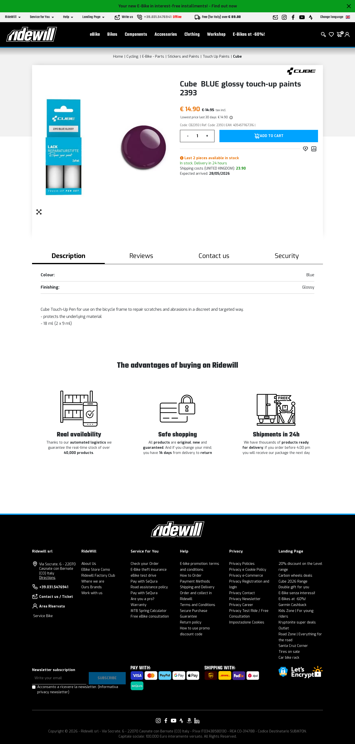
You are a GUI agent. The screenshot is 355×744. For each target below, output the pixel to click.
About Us (88, 563)
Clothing (192, 34)
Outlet (284, 628)
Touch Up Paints (216, 56)
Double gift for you (294, 587)
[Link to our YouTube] (174, 721)
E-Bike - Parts (153, 56)
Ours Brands (91, 587)
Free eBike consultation (150, 616)
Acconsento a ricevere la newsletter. (77, 689)
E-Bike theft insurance (149, 569)
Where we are (92, 581)
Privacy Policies (242, 563)
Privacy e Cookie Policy (247, 569)
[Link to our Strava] (181, 721)
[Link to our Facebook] (166, 721)
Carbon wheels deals (295, 575)
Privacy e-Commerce (246, 575)
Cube (237, 56)
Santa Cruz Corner (293, 645)
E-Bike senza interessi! (297, 593)
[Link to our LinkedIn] (197, 721)
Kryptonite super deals (297, 622)
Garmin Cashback (292, 605)
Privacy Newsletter (245, 599)
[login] (347, 34)
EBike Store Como (95, 569)
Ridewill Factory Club (98, 575)
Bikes (112, 34)
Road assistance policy (149, 587)
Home (118, 56)
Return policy (190, 622)
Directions (47, 577)
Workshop (216, 34)
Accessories (166, 34)
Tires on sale (289, 651)
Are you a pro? (142, 599)
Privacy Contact (242, 593)
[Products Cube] (301, 71)
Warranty (138, 605)
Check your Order (145, 563)
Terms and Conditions (197, 605)
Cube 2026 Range (293, 581)
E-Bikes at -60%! (249, 34)
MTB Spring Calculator (149, 610)
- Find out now (223, 6)
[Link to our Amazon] (189, 721)
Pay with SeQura (144, 581)
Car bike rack (289, 657)
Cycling (132, 56)
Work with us (92, 593)
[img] (231, 117)
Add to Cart (272, 136)
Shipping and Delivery (197, 587)
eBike (95, 34)
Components (136, 34)
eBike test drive (143, 575)
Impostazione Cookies (246, 622)
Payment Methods (195, 581)
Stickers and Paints (183, 56)
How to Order (191, 575)
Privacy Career (241, 605)
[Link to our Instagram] (158, 721)
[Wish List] (331, 34)
